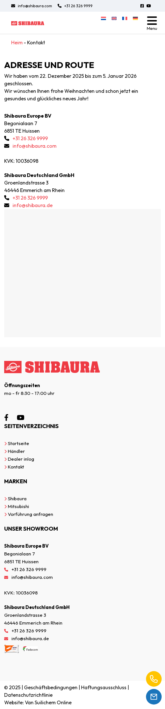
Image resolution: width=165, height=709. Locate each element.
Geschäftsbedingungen (50, 687)
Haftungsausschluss (103, 687)
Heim (17, 42)
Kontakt (16, 467)
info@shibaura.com (31, 5)
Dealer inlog (21, 459)
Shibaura (17, 498)
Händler (16, 451)
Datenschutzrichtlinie (28, 695)
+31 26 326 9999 (75, 5)
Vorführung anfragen (30, 514)
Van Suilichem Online (48, 702)
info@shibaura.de (33, 205)
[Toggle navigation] (152, 23)
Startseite (18, 443)
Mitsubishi (18, 506)
